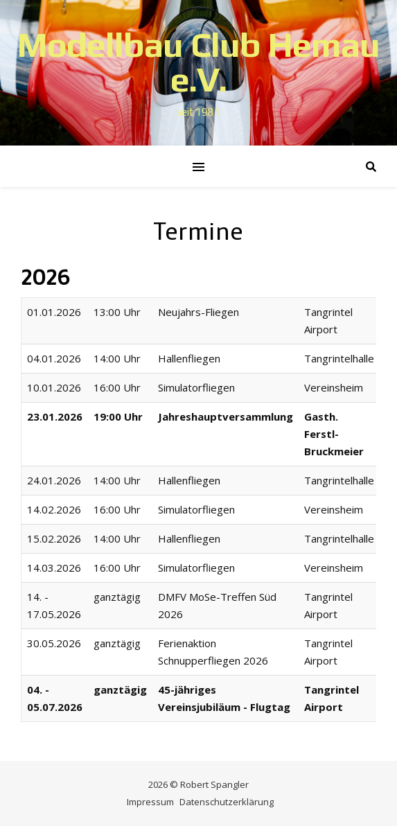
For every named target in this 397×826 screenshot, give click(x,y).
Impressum (150, 802)
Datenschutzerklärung (226, 802)
